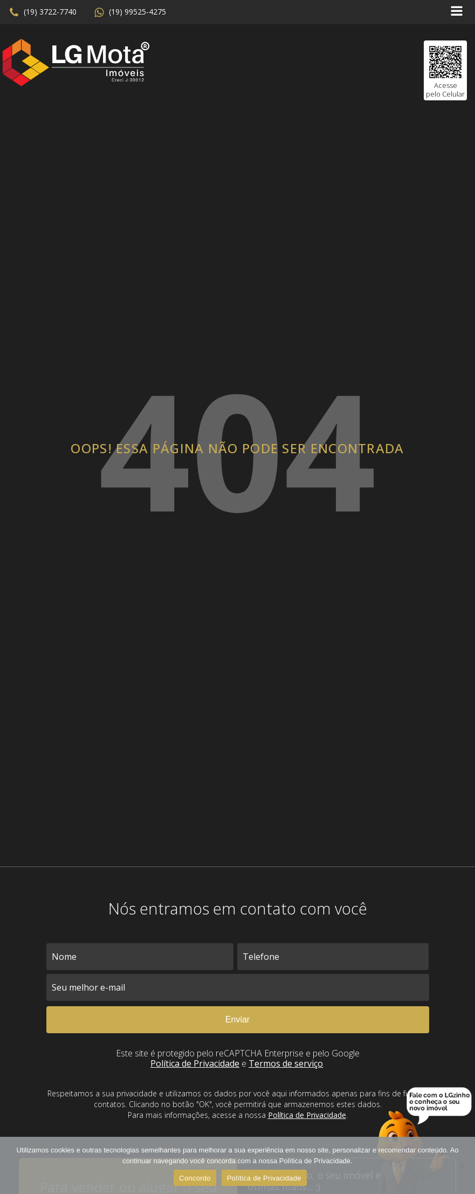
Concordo (194, 1178)
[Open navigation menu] (456, 12)
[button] (42, 12)
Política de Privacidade (194, 1063)
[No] (461, 1165)
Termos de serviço (286, 1063)
